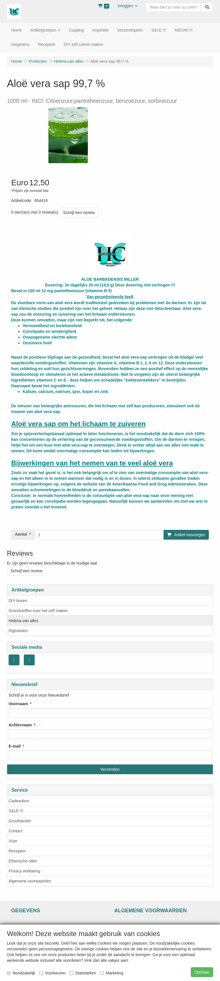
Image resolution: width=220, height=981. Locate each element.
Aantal (21, 534)
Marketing (111, 973)
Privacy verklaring (24, 871)
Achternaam (20, 725)
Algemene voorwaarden (30, 881)
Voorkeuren (52, 973)
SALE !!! (16, 811)
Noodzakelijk (21, 973)
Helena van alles (23, 620)
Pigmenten (18, 630)
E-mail (15, 746)
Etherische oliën (23, 861)
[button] (127, 5)
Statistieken (83, 973)
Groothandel (20, 821)
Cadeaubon (19, 801)
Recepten (17, 851)
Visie (13, 841)
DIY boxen (18, 600)
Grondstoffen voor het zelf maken (38, 610)
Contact (15, 831)
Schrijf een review (79, 212)
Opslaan (202, 972)
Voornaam (18, 703)
